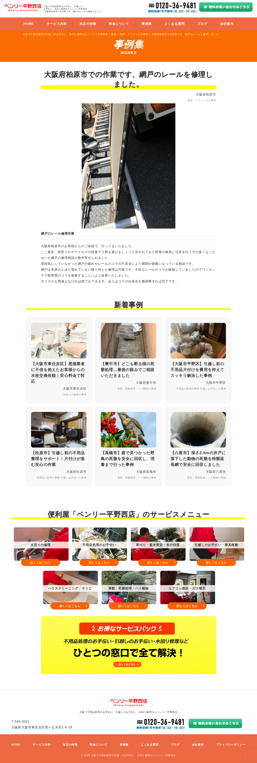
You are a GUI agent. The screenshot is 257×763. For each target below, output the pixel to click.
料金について (119, 23)
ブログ (202, 23)
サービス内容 (56, 23)
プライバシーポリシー (231, 744)
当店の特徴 (87, 23)
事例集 (147, 23)
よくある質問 (174, 23)
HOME (28, 23)
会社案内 (227, 23)
